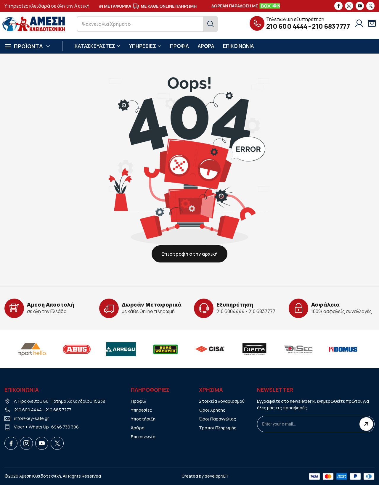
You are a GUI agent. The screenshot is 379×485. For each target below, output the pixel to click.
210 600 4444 (286, 26)
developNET (217, 476)
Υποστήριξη (143, 419)
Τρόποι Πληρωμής (217, 428)
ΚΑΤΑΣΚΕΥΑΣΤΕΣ (97, 46)
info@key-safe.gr (31, 418)
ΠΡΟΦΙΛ (179, 46)
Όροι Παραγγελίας (217, 419)
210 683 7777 (331, 26)
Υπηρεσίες (141, 410)
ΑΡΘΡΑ (206, 46)
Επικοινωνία (143, 436)
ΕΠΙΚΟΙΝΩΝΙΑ (238, 46)
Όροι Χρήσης (212, 410)
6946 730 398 (65, 427)
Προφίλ (138, 401)
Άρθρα (137, 428)
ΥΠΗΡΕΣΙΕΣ (145, 46)
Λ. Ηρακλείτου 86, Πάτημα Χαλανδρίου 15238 (59, 401)
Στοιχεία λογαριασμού (222, 401)
